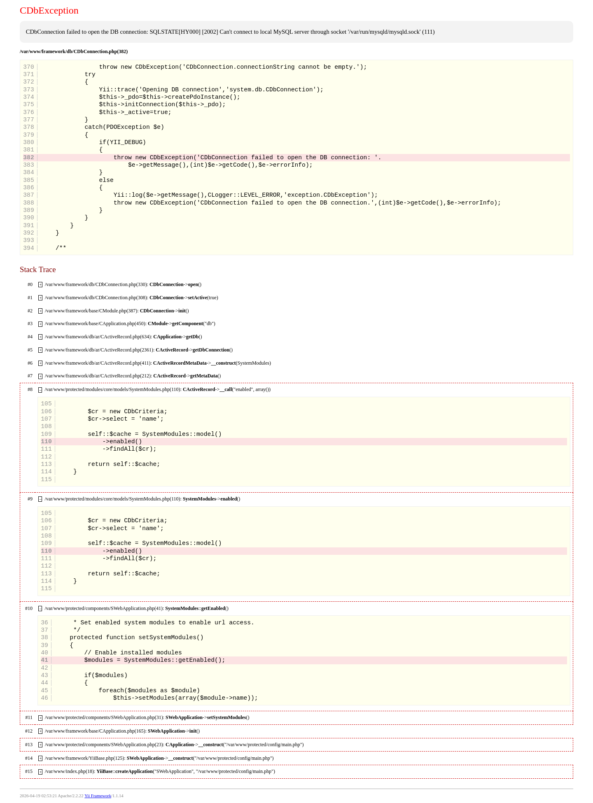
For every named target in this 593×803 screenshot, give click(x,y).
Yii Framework (97, 796)
